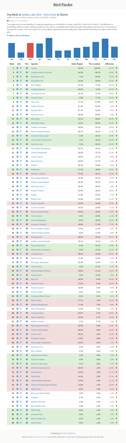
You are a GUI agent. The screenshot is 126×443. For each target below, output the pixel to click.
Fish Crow (35, 102)
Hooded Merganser (38, 220)
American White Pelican (40, 296)
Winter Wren (36, 389)
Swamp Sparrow (37, 288)
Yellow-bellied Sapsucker (41, 381)
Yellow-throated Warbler (40, 233)
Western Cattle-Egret (39, 364)
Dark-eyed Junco (37, 186)
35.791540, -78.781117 (49, 17)
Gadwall (34, 398)
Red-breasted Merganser (41, 250)
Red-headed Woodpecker (41, 343)
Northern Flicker (37, 284)
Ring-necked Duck (38, 246)
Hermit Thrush (36, 258)
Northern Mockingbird (39, 330)
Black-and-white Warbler (40, 393)
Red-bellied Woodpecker (40, 148)
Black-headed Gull (38, 419)
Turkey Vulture (37, 157)
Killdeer (34, 195)
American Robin (37, 313)
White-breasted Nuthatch (41, 271)
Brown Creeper (37, 292)
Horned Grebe (36, 98)
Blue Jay (34, 279)
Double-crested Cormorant (41, 72)
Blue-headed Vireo (38, 406)
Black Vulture (36, 300)
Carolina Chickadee (39, 127)
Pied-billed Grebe (38, 123)
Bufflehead (35, 170)
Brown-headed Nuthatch (40, 132)
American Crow (37, 115)
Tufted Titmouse (37, 106)
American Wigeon (38, 360)
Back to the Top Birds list (18, 35)
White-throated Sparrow (40, 368)
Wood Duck (35, 376)
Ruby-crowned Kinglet (39, 212)
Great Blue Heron (38, 94)
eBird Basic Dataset (39, 437)
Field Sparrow (36, 372)
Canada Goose (37, 254)
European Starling (38, 338)
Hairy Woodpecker (38, 309)
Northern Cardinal (38, 174)
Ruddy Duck (36, 199)
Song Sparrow (36, 237)
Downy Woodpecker (39, 153)
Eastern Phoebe (37, 191)
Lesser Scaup (36, 267)
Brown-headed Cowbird (40, 229)
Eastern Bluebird (37, 203)
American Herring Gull (40, 136)
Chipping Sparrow (38, 89)
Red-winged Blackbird (39, 178)
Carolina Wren (36, 110)
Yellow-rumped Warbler (40, 182)
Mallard (34, 165)
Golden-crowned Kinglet (40, 241)
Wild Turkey (35, 410)
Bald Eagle (35, 119)
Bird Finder (63, 5)
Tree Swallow (36, 216)
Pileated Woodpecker (39, 305)
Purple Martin (36, 275)
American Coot (37, 347)
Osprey (34, 68)
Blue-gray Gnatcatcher (40, 262)
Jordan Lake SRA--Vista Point (39, 14)
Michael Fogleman (67, 433)
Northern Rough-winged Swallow (44, 385)
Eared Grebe (36, 423)
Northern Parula (37, 321)
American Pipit (37, 414)
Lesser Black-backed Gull (41, 140)
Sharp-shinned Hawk (39, 355)
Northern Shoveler (38, 402)
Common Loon (37, 144)
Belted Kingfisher (37, 317)
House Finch (36, 334)
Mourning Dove (37, 161)
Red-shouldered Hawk (40, 326)
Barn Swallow (36, 351)
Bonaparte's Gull (37, 77)
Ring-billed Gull (37, 81)
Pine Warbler (36, 85)
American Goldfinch (39, 224)
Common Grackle (38, 208)
